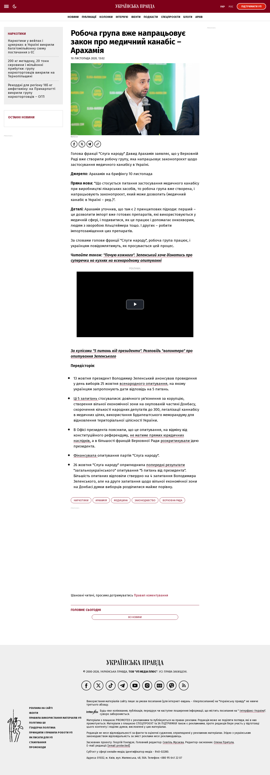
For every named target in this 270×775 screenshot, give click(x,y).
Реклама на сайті (41, 708)
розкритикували (176, 440)
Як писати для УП (41, 737)
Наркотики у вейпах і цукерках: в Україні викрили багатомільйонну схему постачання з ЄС (31, 46)
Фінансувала (85, 455)
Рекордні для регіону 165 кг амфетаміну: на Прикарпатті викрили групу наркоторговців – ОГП (31, 91)
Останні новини (21, 117)
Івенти (136, 17)
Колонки (106, 17)
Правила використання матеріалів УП (55, 717)
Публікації (89, 17)
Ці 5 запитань (85, 398)
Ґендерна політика (42, 727)
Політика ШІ (37, 722)
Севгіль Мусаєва (173, 742)
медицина (121, 500)
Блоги (187, 17)
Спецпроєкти (170, 17)
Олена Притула (224, 742)
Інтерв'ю (122, 17)
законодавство (145, 500)
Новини (73, 17)
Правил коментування (151, 595)
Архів (199, 17)
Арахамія (101, 500)
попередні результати (165, 465)
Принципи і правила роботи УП (51, 732)
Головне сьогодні (86, 610)
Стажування (37, 742)
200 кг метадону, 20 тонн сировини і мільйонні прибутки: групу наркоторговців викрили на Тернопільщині (31, 68)
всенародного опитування (143, 383)
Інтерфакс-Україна (252, 710)
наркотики (81, 500)
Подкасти (151, 17)
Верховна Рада (172, 500)
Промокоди (37, 747)
